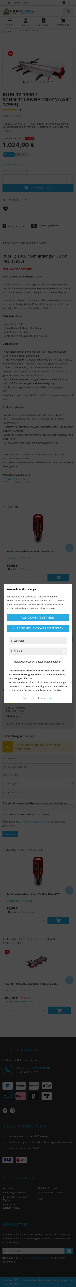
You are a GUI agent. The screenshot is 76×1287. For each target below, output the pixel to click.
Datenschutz (30, 698)
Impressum (47, 698)
